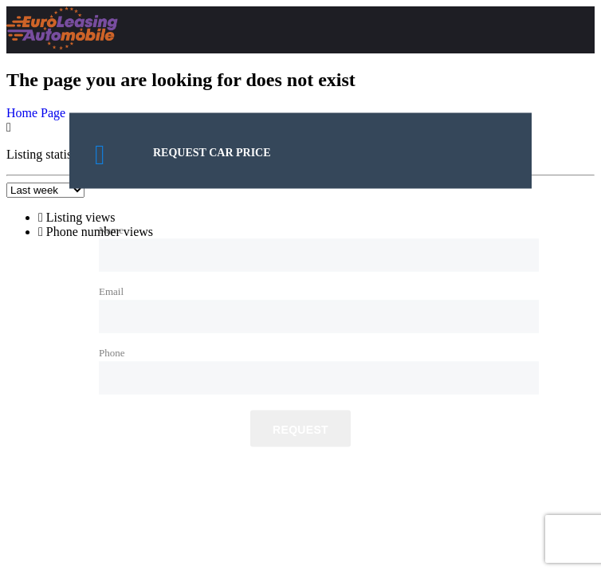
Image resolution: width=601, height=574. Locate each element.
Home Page (35, 113)
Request (300, 429)
